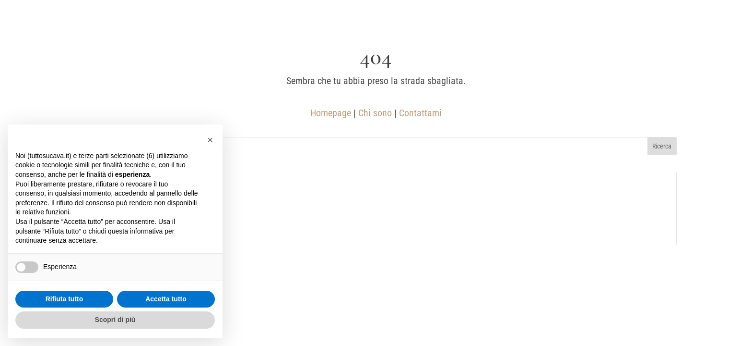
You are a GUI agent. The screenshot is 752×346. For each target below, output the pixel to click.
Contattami (420, 113)
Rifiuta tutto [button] (64, 299)
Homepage (330, 113)
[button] (210, 140)
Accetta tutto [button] (166, 299)
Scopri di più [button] (115, 319)
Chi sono (375, 113)
